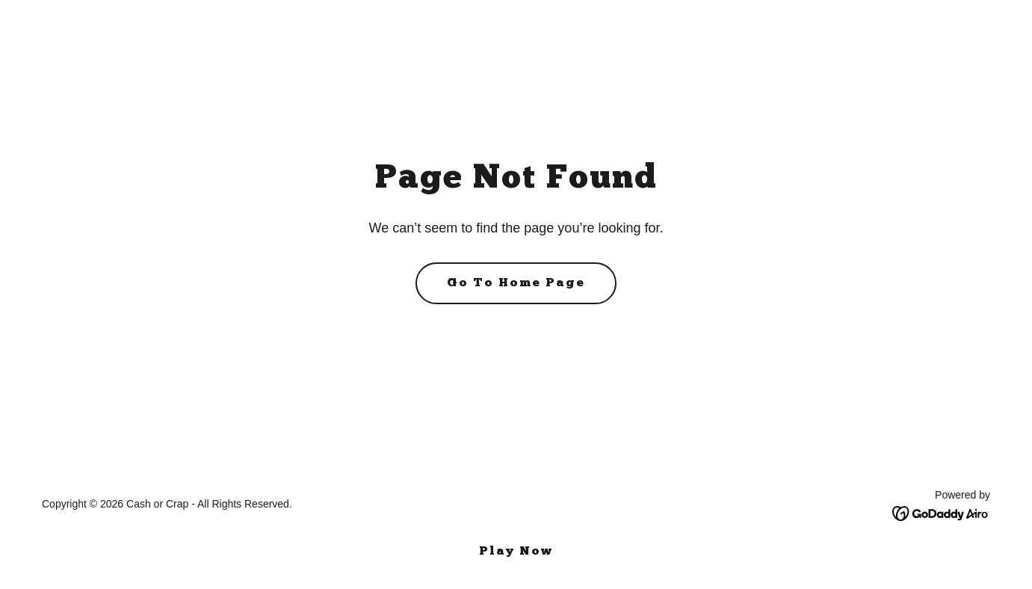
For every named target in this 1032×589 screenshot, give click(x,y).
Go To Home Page (516, 283)
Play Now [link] (516, 552)
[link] (941, 512)
